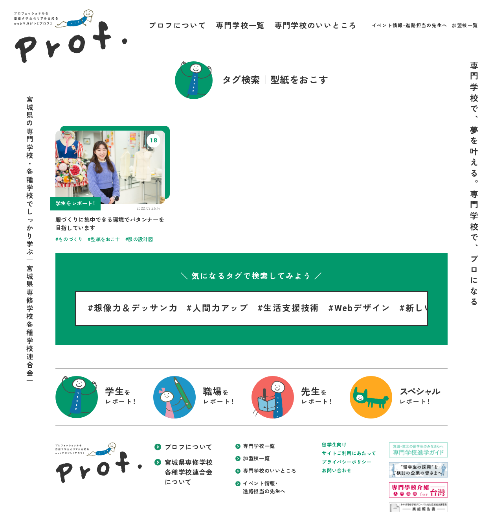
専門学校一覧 (240, 25)
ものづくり (70, 239)
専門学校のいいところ (315, 25)
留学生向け (334, 445)
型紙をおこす (106, 239)
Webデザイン (362, 308)
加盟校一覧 (465, 25)
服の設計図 (140, 239)
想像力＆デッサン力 (136, 308)
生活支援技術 (291, 308)
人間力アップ (221, 308)
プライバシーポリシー (346, 462)
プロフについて (177, 25)
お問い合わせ (337, 471)
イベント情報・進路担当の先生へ (409, 25)
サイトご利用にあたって (349, 453)
